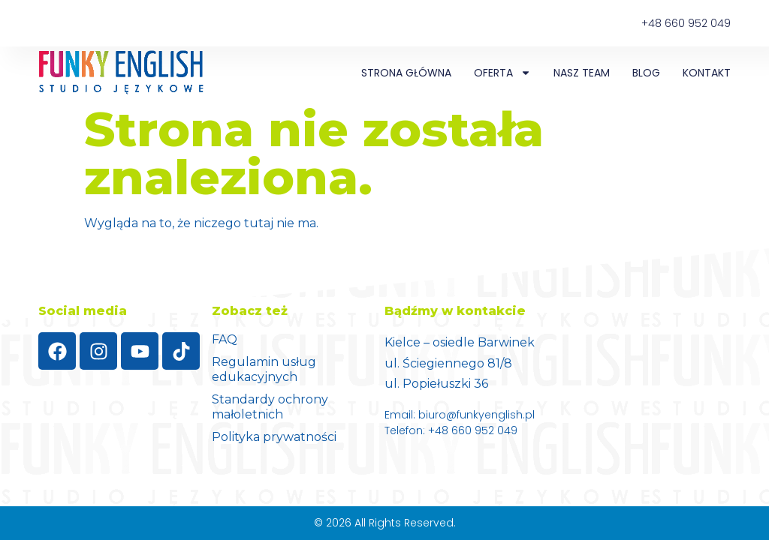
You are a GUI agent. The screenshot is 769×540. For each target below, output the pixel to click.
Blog (646, 72)
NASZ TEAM (581, 72)
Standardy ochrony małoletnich (270, 407)
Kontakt (707, 72)
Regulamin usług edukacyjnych (264, 369)
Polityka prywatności (274, 437)
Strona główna (406, 72)
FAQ (224, 339)
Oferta (502, 73)
